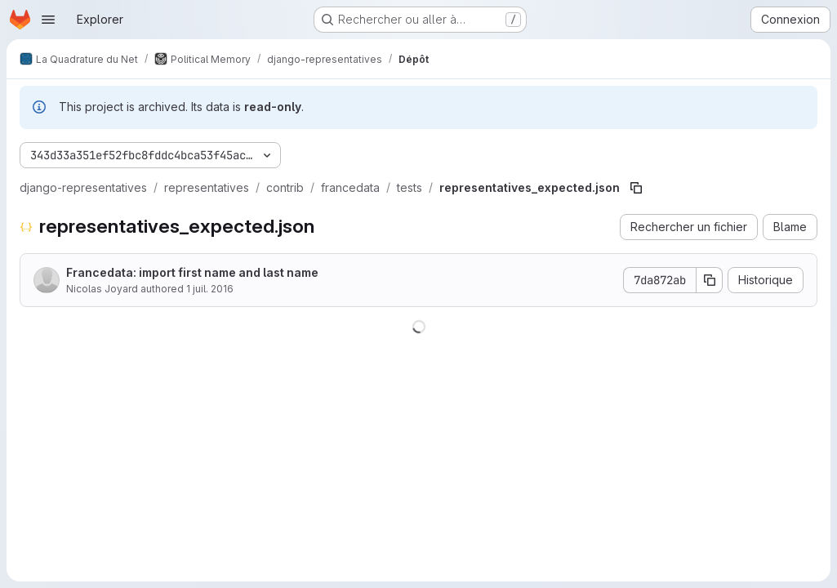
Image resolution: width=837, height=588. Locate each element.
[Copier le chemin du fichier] (636, 188)
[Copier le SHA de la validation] (710, 280)
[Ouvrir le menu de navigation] (48, 20)
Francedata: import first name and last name (192, 272)
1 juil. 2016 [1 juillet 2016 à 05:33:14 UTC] (210, 289)
